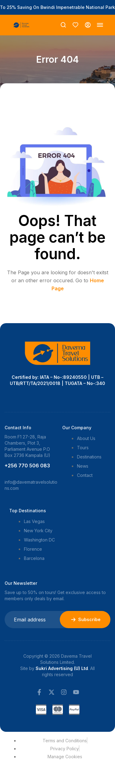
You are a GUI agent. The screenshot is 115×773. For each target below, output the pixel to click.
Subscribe (85, 619)
